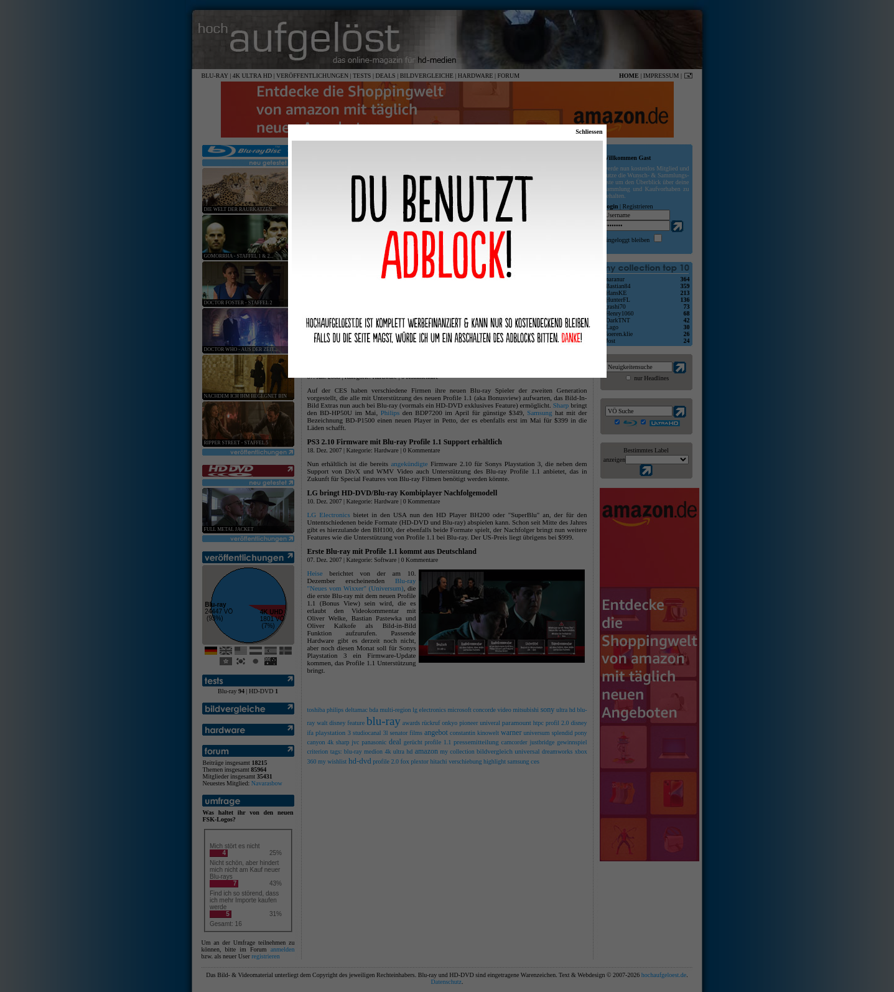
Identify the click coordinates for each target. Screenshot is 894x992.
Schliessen (588, 131)
